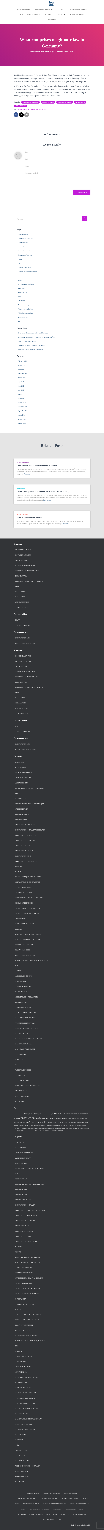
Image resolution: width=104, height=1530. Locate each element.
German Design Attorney (25, 565)
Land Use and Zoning (23, 976)
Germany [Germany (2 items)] (64, 1122)
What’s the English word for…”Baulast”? (30, 349)
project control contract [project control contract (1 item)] (31, 1128)
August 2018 (22, 423)
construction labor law (30, 102)
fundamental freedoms (24, 924)
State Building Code (23, 1070)
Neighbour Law (22, 292)
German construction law (45, 9)
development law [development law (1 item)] (76, 1118)
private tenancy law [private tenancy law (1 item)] (81, 1125)
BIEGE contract (21, 798)
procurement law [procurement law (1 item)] (17, 1128)
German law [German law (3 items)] (56, 1122)
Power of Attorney (77, 14)
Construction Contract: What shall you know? (31, 345)
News (62, 9)
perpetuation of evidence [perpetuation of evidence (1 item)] (44, 1125)
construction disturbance (26, 835)
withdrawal (20, 1101)
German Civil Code (22, 950)
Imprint (20, 280)
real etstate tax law (23, 1044)
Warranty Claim (21, 1091)
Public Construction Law (30, 14)
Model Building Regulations (26, 997)
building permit (22, 514)
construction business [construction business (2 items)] (73, 1114)
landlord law (20, 981)
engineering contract (24, 892)
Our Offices (52, 20)
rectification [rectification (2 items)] (20, 1131)
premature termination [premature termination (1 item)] (55, 1125)
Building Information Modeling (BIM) (30, 804)
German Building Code (24, 945)
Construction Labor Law (25, 238)
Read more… (28, 474)
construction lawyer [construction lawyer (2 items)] (46, 1118)
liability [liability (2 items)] (31, 1125)
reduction (19, 1059)
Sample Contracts (22, 625)
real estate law (21, 105)
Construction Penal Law (78, 9)
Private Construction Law (25, 309)
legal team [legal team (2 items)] (24, 1125)
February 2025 (22, 361)
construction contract (25, 825)
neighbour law (80, 102)
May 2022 (21, 390)
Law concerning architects (26, 284)
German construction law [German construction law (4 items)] (39, 1122)
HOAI (16, 965)
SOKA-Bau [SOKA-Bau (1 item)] (49, 1130)
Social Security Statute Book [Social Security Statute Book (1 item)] (39, 1130)
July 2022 (21, 382)
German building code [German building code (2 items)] (21, 1122)
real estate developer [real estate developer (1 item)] (82, 1128)
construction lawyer (64, 102)
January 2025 (22, 365)
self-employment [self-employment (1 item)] (28, 1130)
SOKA (17, 1065)
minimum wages (21, 992)
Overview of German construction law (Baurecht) (33, 333)
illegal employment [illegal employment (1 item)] (72, 1122)
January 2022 (22, 402)
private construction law (25, 1012)
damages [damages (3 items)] (63, 1118)
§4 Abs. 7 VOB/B (20, 767)
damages (18, 866)
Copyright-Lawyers (23, 555)
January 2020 (22, 419)
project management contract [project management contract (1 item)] (44, 1128)
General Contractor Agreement (28, 934)
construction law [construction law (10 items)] (29, 1118)
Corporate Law (21, 560)
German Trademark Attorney (27, 571)
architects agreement (24, 772)
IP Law (17, 586)
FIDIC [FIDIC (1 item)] (86, 1118)
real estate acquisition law (26, 1028)
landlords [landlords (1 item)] (79, 1122)
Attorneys (48, 14)
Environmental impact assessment (29, 898)
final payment (20, 919)
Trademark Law (21, 607)
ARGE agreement (21, 783)
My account (21, 288)
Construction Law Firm (25, 251)
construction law (48, 102)
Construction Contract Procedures (30, 830)
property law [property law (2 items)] (64, 1128)
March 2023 (21, 369)
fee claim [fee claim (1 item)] (82, 1118)
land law (18, 971)
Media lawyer (20, 591)
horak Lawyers (21, 576)
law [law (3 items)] (82, 1122)
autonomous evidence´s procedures (30, 788)
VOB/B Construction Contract (27, 1086)
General (18, 929)
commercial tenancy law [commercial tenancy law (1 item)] (48, 1113)
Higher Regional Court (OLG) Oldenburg (31, 960)
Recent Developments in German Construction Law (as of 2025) (37, 337)
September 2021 (23, 411)
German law (34, 109)
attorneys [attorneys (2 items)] (37, 1114)
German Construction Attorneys (27, 271)
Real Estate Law (23, 317)
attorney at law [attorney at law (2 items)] (28, 1114)
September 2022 (23, 373)
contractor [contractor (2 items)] (56, 1118)
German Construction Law (26, 955)
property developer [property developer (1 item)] (55, 1128)
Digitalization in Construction (27, 882)
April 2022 (21, 394)
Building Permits (23, 462)
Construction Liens (23, 856)
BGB (16, 793)
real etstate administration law (28, 1039)
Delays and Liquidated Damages (28, 877)
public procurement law (25, 1023)
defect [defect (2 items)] (70, 1118)
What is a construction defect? (27, 341)
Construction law (23, 9)
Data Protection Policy (24, 267)
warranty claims (22, 1096)
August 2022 (22, 378)
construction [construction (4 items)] (59, 1113)
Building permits (23, 234)
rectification (20, 1054)
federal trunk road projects (27, 913)
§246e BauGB (21, 488)
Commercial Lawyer (23, 550)
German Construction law (26, 643)
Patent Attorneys (22, 602)
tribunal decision (22, 1080)
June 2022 (21, 386)
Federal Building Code (24, 903)
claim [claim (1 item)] (41, 1113)
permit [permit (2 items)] (36, 1125)
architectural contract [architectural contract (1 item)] (18, 1113)
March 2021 (21, 415)
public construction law (25, 1018)
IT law (17, 620)
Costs (19, 263)
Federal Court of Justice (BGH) (27, 908)
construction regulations (26, 861)
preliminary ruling (23, 1007)
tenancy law (20, 1075)
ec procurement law (23, 887)
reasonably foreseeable (25, 1049)
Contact (61, 14)
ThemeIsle (87, 1525)
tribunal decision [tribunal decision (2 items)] (57, 1131)
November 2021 (23, 407)
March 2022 (21, 398)
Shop (19, 321)
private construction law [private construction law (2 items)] (68, 1125)
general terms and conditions (27, 939)
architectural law (23, 778)
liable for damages (23, 986)
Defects (18, 872)
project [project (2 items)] (24, 1128)
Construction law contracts (26, 247)
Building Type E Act (23, 819)
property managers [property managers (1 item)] (73, 1128)
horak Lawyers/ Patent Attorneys (29, 581)
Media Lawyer (20, 597)
